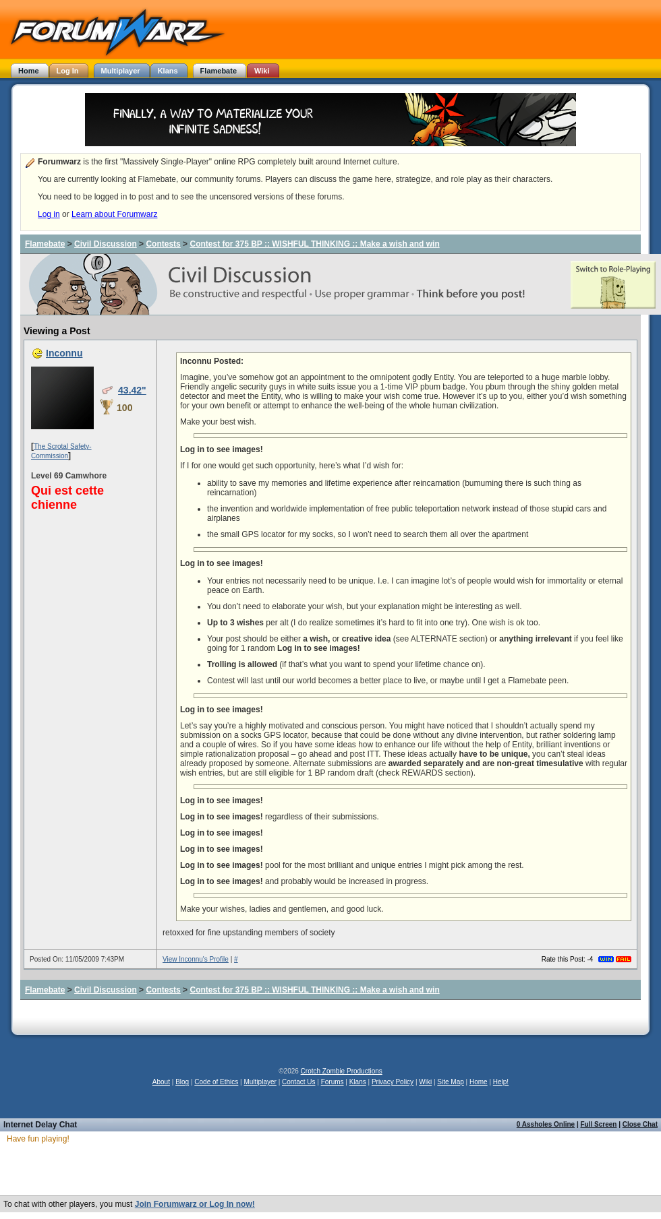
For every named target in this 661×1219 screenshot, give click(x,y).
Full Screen (599, 1124)
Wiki (425, 1082)
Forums (332, 1082)
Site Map (450, 1082)
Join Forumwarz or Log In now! (195, 1204)
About (161, 1082)
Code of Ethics (216, 1082)
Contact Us (298, 1082)
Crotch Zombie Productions (341, 1071)
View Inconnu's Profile (196, 959)
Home (478, 1082)
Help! (501, 1082)
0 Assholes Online (546, 1124)
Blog (182, 1082)
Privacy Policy (392, 1082)
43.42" (132, 390)
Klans (357, 1082)
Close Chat (640, 1124)
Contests (163, 244)
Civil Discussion (105, 244)
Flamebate (45, 244)
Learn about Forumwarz (114, 214)
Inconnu (64, 353)
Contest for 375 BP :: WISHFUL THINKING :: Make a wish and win (314, 244)
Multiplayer (260, 1082)
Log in (49, 214)
